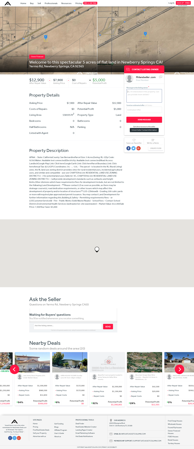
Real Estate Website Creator (86, 427)
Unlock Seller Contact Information (144, 130)
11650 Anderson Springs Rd (173, 367)
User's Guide (59, 433)
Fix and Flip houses (175, 427)
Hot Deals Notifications (84, 436)
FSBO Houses (173, 436)
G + (19, 438)
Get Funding (58, 424)
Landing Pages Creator (84, 430)
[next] (179, 369)
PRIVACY (104, 447)
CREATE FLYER (155, 148)
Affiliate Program (60, 430)
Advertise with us (39, 436)
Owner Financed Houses (174, 432)
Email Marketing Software (85, 433)
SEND (108, 326)
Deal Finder (80, 423)
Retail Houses (173, 440)
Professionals (51, 3)
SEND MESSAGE (144, 119)
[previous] (14, 369)
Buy (32, 3)
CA (72, 66)
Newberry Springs (56, 66)
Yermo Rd (36, 66)
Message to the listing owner (137, 87)
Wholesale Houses (175, 424)
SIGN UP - (183, 3)
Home (23, 3)
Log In (171, 2)
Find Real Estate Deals (41, 430)
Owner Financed (37, 56)
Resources (66, 3)
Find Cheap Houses (175, 421)
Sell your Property (40, 433)
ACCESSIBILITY (112, 447)
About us (57, 436)
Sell (39, 3)
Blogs (56, 427)
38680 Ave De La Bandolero (135, 367)
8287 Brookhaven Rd (56, 367)
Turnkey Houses (174, 443)
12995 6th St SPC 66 (94, 367)
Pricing (78, 3)
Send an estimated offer (139, 105)
